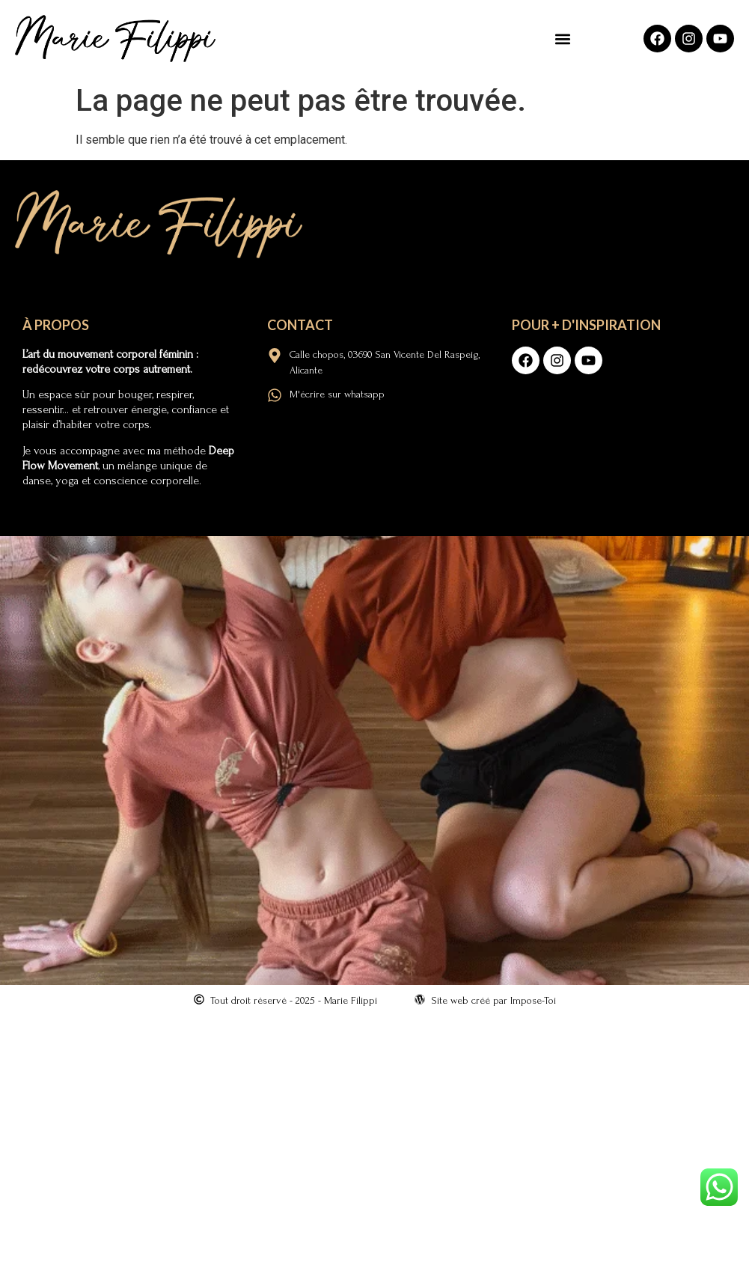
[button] (563, 38)
